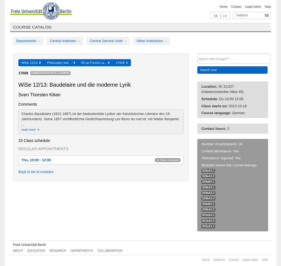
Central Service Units (108, 41)
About (18, 250)
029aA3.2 (208, 176)
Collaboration (110, 250)
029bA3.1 (208, 187)
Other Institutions (151, 41)
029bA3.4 (208, 198)
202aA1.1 (208, 226)
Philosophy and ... (61, 62)
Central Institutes (65, 41)
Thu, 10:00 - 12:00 (101, 160)
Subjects (242, 15)
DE (216, 16)
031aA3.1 (208, 214)
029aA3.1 (208, 170)
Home (223, 6)
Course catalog (32, 27)
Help (268, 6)
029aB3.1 (208, 181)
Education (36, 250)
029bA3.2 (208, 192)
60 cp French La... (95, 62)
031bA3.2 (208, 220)
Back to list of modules (36, 172)
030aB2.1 (208, 203)
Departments (28, 41)
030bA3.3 (208, 209)
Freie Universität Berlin (29, 245)
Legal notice (253, 6)
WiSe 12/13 (31, 62)
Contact (236, 6)
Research (57, 250)
